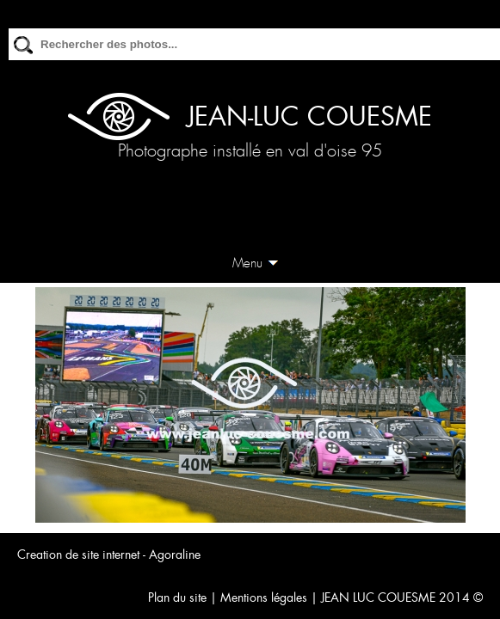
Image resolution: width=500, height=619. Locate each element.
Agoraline (175, 554)
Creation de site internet (78, 554)
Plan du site (177, 597)
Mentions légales (263, 597)
